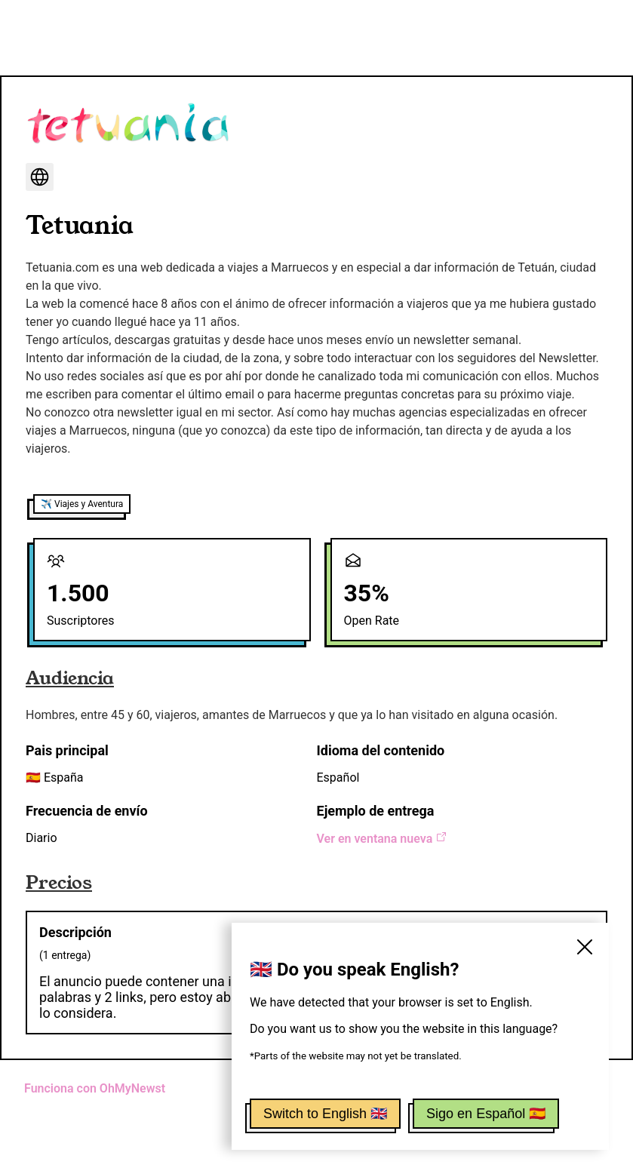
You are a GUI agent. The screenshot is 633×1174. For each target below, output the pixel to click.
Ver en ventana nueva (382, 838)
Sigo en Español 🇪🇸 (485, 1113)
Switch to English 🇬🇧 (325, 1113)
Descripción (75, 932)
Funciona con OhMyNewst (94, 1088)
